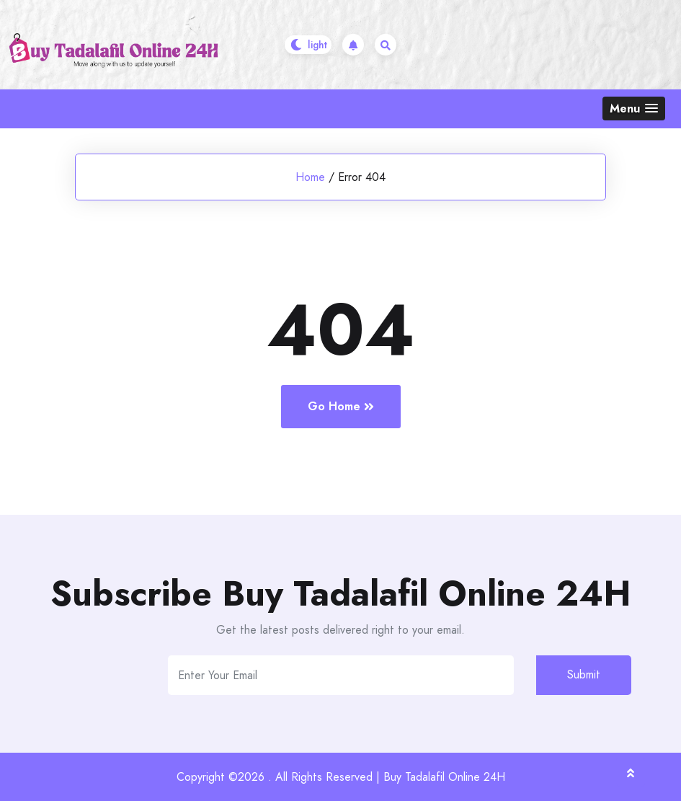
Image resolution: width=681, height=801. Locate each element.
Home (310, 177)
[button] (633, 108)
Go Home (341, 406)
